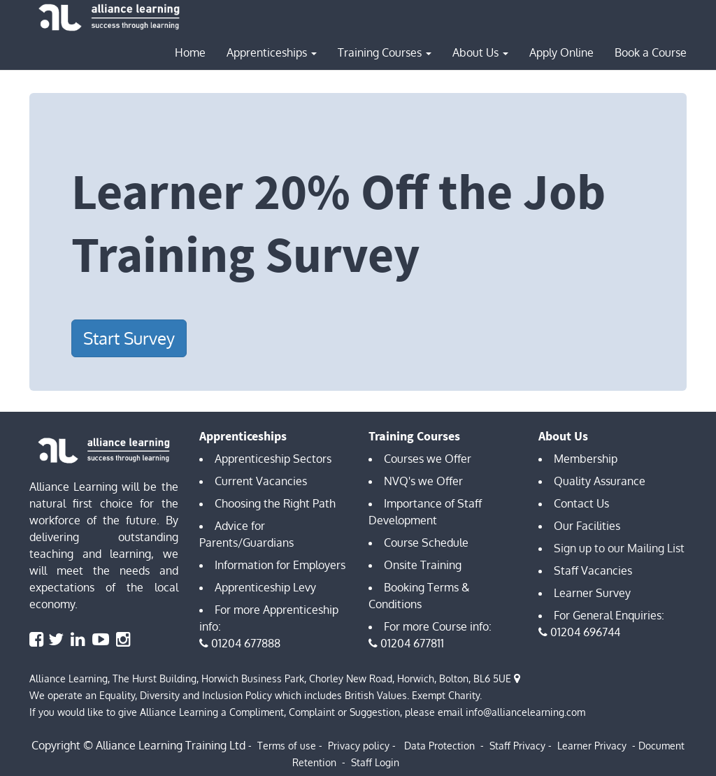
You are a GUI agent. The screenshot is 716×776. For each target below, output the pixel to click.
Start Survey (129, 338)
